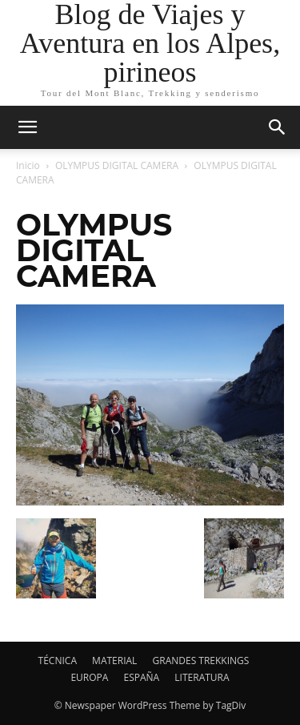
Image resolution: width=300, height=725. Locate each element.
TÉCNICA (57, 660)
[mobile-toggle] (27, 127)
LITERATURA (201, 677)
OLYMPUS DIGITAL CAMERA (116, 165)
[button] (277, 127)
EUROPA (89, 677)
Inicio (28, 165)
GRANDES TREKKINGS (201, 660)
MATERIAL (114, 660)
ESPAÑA (142, 677)
